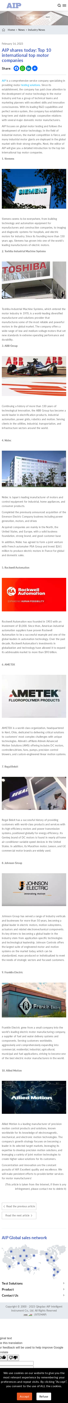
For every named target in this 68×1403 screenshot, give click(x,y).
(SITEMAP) (40, 1314)
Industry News (36, 29)
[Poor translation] (13, 1358)
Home (11, 29)
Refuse (43, 1396)
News (21, 29)
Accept (24, 1396)
